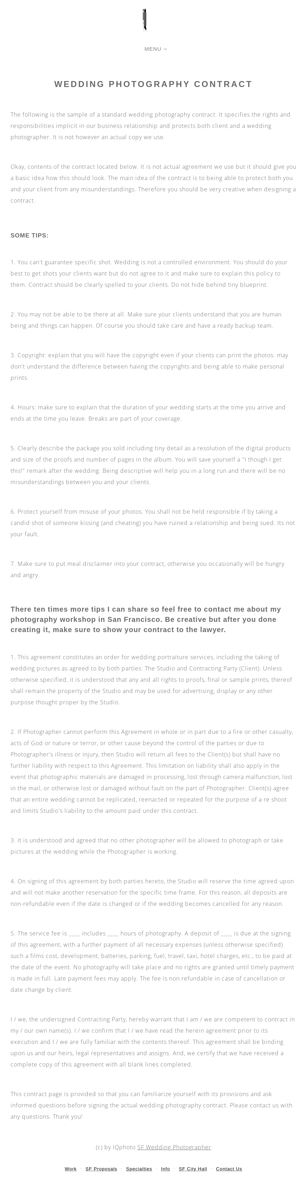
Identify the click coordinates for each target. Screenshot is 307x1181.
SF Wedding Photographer (174, 1147)
